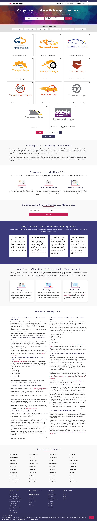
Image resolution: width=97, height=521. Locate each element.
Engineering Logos (33, 463)
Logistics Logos (42, 28)
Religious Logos (72, 466)
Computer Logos (13, 481)
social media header (63, 431)
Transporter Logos (30, 28)
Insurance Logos (53, 463)
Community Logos (13, 475)
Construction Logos (33, 454)
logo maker (16, 321)
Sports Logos (72, 478)
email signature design (69, 376)
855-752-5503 (75, 1)
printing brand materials (31, 407)
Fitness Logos (32, 472)
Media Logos (52, 478)
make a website (53, 376)
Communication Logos (14, 478)
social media (60, 376)
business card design (29, 420)
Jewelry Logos (52, 466)
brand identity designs (55, 395)
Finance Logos (32, 469)
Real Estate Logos (73, 463)
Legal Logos (52, 469)
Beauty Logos (12, 466)
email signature (72, 431)
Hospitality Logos (53, 457)
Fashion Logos (32, 466)
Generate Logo (48, 214)
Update (68, 18)
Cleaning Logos (13, 472)
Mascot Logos (52, 475)
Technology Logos (73, 481)
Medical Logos (52, 481)
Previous (39, 132)
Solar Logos (71, 472)
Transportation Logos (55, 28)
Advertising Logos (13, 454)
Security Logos (72, 469)
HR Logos (51, 460)
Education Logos (33, 460)
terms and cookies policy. (31, 519)
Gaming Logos (32, 478)
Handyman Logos (53, 454)
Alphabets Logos (13, 460)
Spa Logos (71, 475)
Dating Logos (32, 457)
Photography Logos (73, 460)
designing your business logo (40, 387)
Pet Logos (71, 457)
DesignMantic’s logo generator (20, 361)
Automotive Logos (17, 28)
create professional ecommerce (28, 364)
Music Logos (72, 454)
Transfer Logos (81, 28)
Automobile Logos (13, 463)
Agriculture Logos (13, 457)
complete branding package (74, 380)
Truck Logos (67, 28)
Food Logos (32, 475)
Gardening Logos (33, 481)
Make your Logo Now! (48, 135)
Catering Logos (12, 469)
